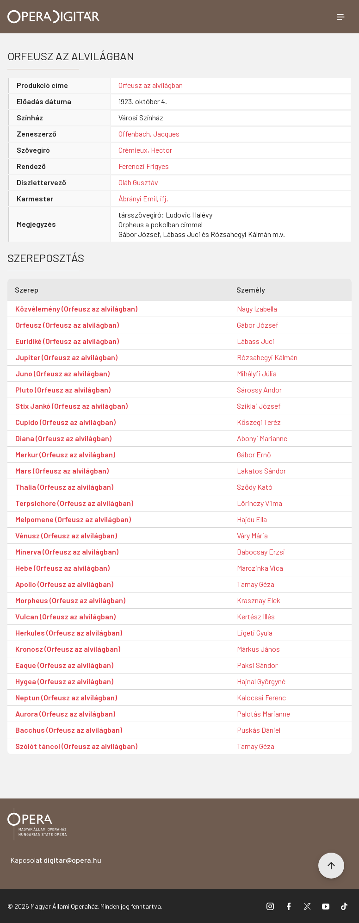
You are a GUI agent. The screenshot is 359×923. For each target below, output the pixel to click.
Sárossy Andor (259, 389)
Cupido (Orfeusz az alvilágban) (65, 422)
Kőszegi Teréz (259, 422)
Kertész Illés (256, 616)
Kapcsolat (55, 859)
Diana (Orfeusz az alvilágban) (63, 438)
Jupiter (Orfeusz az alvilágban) (66, 357)
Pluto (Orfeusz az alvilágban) (63, 389)
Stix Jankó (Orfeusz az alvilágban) (71, 405)
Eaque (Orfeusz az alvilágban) (64, 665)
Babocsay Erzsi (261, 551)
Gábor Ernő (254, 454)
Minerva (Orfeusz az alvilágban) (66, 551)
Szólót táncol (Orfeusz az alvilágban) (76, 746)
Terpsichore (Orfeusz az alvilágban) (74, 503)
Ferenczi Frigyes (143, 166)
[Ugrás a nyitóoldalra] (53, 17)
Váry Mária (252, 535)
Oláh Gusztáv (138, 182)
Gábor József (258, 324)
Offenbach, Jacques (149, 133)
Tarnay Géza (255, 584)
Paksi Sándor (257, 665)
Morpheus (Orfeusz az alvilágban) (70, 600)
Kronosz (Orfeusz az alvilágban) (67, 648)
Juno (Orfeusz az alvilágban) (62, 373)
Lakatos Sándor (261, 470)
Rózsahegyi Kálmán (267, 357)
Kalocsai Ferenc (261, 697)
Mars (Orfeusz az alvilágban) (62, 470)
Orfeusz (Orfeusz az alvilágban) (67, 324)
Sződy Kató (254, 486)
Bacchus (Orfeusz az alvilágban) (68, 729)
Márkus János (258, 648)
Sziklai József (259, 405)
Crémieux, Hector (145, 149)
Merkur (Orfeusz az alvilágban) (65, 454)
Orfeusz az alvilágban (150, 85)
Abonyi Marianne (262, 438)
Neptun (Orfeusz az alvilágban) (66, 697)
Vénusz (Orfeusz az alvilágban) (66, 535)
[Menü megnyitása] (340, 17)
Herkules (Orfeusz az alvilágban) (68, 632)
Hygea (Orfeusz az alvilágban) (64, 681)
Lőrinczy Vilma (259, 503)
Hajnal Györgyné (261, 681)
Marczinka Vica (260, 567)
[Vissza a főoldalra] (37, 825)
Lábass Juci (255, 341)
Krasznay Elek (258, 600)
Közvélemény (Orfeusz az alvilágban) (76, 308)
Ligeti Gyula (254, 632)
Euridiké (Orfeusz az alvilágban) (67, 341)
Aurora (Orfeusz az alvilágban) (65, 713)
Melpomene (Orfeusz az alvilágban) (73, 519)
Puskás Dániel (258, 729)
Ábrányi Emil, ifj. (143, 198)
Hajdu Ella (252, 519)
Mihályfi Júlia (257, 373)
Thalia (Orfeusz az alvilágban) (64, 486)
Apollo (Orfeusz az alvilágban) (64, 584)
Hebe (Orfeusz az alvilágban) (62, 567)
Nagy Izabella (257, 308)
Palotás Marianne (263, 713)
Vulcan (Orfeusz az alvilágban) (65, 616)
